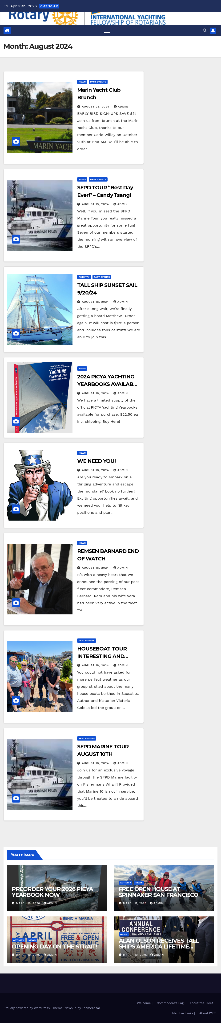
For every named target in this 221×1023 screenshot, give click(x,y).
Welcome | (145, 1003)
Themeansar (91, 1008)
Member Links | (183, 1013)
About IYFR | (208, 1013)
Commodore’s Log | (171, 1003)
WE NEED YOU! (96, 461)
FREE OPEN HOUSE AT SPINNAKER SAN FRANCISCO (158, 892)
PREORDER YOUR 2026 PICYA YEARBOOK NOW (52, 892)
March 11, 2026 (135, 903)
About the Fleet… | (203, 1003)
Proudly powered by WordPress (27, 1008)
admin (121, 106)
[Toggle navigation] (107, 30)
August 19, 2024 (96, 204)
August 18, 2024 (96, 301)
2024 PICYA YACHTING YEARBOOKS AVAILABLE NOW (108, 384)
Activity (84, 277)
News (82, 81)
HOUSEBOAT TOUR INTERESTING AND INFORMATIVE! (102, 656)
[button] (205, 30)
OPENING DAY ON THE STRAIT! (54, 946)
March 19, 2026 (28, 903)
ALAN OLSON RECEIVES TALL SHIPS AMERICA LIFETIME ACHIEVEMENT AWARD (159, 946)
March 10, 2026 (28, 955)
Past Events (98, 81)
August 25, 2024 (96, 106)
